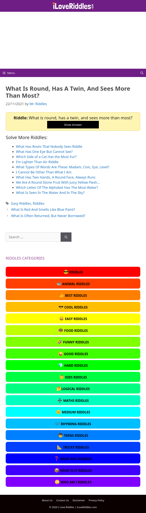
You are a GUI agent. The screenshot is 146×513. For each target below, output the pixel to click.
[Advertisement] (73, 40)
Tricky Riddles (73, 447)
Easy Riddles (21, 203)
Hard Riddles (73, 365)
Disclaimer (79, 500)
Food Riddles (73, 330)
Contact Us (62, 500)
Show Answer (73, 125)
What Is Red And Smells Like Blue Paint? (43, 209)
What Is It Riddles (73, 470)
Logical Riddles (73, 388)
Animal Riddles (73, 283)
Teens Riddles (73, 435)
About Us (47, 500)
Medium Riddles (73, 412)
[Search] (66, 237)
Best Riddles (73, 295)
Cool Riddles (73, 307)
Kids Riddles (73, 377)
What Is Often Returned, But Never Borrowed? (48, 215)
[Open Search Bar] (142, 73)
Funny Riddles (73, 342)
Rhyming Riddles (73, 423)
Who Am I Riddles (73, 482)
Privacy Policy (96, 500)
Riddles (38, 203)
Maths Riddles (73, 400)
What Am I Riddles (73, 458)
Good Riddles (73, 353)
